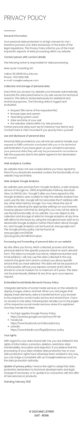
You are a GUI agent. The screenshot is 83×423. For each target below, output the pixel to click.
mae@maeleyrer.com (26, 80)
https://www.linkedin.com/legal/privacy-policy (37, 329)
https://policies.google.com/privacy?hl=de (35, 316)
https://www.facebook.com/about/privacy (35, 323)
